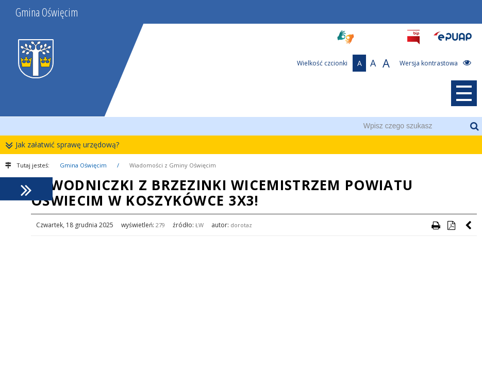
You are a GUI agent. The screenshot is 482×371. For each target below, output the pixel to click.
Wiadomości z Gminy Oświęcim (172, 165)
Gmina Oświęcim (83, 165)
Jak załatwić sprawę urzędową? (64, 145)
